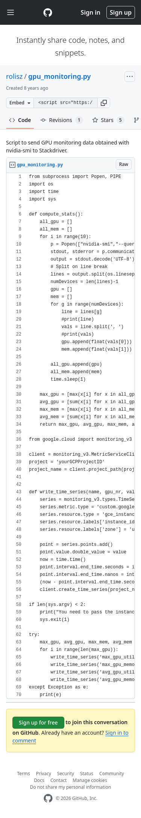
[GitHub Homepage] (48, 798)
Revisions (61, 120)
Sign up (121, 12)
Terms (23, 773)
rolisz (14, 76)
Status (86, 773)
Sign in (90, 12)
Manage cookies (90, 780)
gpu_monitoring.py (59, 76)
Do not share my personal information (70, 787)
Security (65, 773)
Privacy (43, 773)
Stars (108, 120)
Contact (58, 780)
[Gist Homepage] (47, 12)
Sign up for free (38, 722)
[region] (70, 436)
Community (111, 773)
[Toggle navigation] (10, 12)
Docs (39, 780)
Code (20, 120)
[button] (103, 103)
